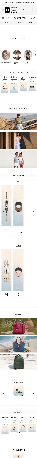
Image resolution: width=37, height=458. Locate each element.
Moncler (23, 417)
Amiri (5, 417)
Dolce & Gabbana (14, 78)
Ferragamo (32, 77)
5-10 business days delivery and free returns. (18, 2)
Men (6, 22)
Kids (30, 22)
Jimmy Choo (23, 78)
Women (18, 22)
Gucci (32, 417)
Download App (27, 10)
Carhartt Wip (14, 418)
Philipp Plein (5, 78)
